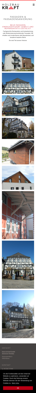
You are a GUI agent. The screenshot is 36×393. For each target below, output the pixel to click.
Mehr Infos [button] (15, 383)
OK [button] (18, 388)
